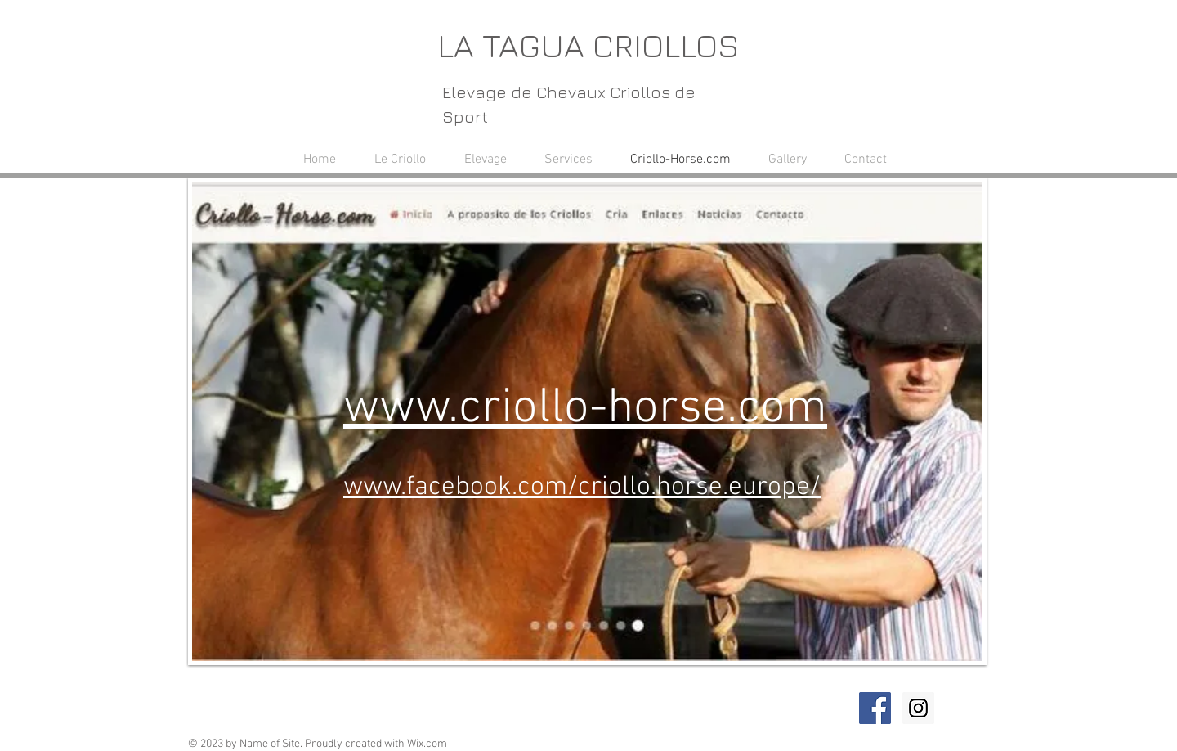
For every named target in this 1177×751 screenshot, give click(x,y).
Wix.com (427, 744)
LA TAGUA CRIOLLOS (588, 45)
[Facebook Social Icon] (875, 708)
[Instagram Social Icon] (918, 708)
